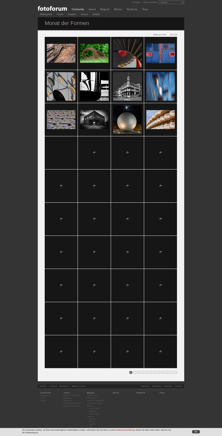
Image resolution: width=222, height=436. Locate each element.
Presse (91, 421)
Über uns (92, 419)
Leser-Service (94, 408)
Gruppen (72, 14)
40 (168, 35)
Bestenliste (68, 400)
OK (195, 431)
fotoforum (90, 416)
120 (175, 35)
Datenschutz (156, 386)
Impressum (145, 386)
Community (78, 9)
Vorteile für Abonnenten (95, 400)
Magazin (105, 9)
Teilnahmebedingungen (72, 403)
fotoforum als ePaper (94, 403)
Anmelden (136, 2)
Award (92, 9)
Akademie (132, 9)
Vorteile (96, 14)
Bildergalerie (46, 14)
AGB (90, 427)
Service (84, 14)
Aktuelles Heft (92, 395)
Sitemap (178, 386)
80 (172, 35)
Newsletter (168, 386)
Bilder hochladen (150, 2)
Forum (60, 14)
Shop (145, 9)
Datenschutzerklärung (126, 430)
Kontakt (92, 424)
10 (167, 372)
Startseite (42, 386)
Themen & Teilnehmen (72, 395)
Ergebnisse (68, 398)
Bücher (118, 9)
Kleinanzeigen (94, 414)
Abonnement (91, 398)
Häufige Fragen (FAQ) (71, 406)
